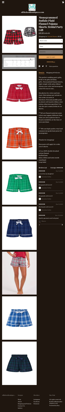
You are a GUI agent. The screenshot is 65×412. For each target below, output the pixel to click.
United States (52, 36)
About (20, 401)
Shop (19, 399)
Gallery (20, 408)
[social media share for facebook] (39, 66)
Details (41, 72)
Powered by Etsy (54, 405)
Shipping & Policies (53, 72)
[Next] (62, 225)
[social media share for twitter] (43, 66)
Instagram (37, 399)
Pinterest (36, 403)
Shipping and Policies (24, 403)
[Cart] (63, 2)
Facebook (36, 401)
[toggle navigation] (3, 2)
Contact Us (21, 406)
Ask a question (53, 66)
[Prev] (39, 225)
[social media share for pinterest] (46, 66)
